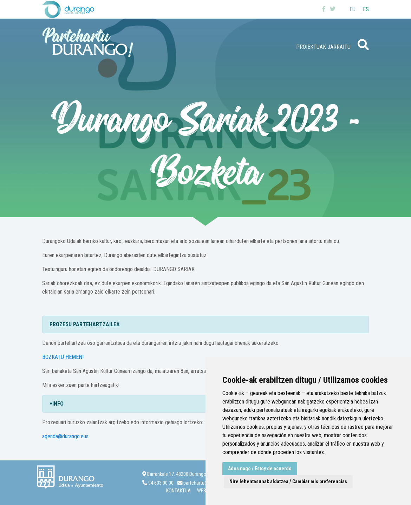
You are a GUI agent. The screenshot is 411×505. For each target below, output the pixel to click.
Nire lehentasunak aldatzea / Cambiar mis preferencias (288, 481)
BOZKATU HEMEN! (63, 357)
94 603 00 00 (161, 483)
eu (352, 9)
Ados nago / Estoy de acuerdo (260, 468)
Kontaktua (178, 491)
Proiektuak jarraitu (323, 47)
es (366, 9)
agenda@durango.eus (65, 436)
